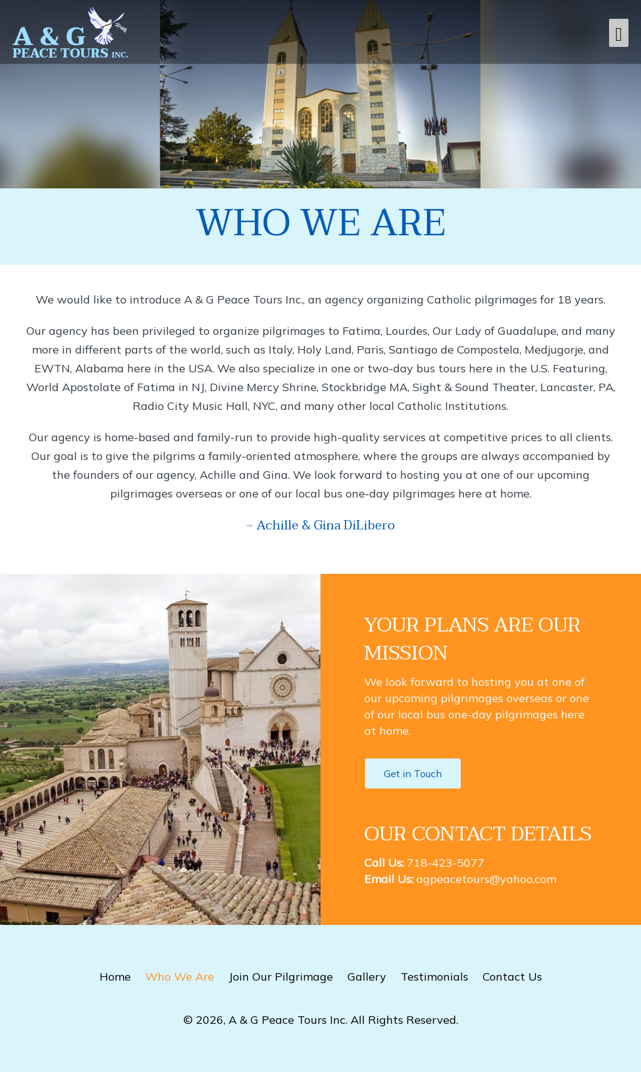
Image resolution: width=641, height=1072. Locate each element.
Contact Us (512, 976)
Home (115, 976)
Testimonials (434, 976)
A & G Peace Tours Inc (287, 1020)
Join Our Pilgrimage (280, 976)
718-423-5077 (446, 862)
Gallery (366, 976)
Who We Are (179, 976)
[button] (412, 773)
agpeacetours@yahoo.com (486, 879)
